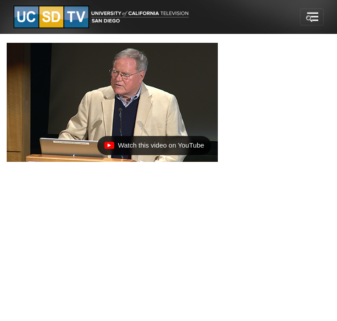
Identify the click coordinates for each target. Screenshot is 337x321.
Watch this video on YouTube (154, 147)
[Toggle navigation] (312, 16)
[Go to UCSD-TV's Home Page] (102, 17)
